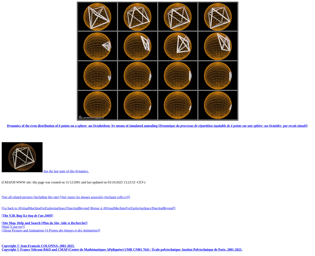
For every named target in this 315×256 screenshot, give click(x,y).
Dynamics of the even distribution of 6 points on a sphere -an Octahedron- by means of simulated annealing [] (157, 125)
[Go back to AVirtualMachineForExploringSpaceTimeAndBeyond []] (88, 208)
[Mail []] (13, 226)
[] (27, 215)
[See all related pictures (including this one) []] (66, 197)
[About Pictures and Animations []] (51, 230)
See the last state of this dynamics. (45, 171)
